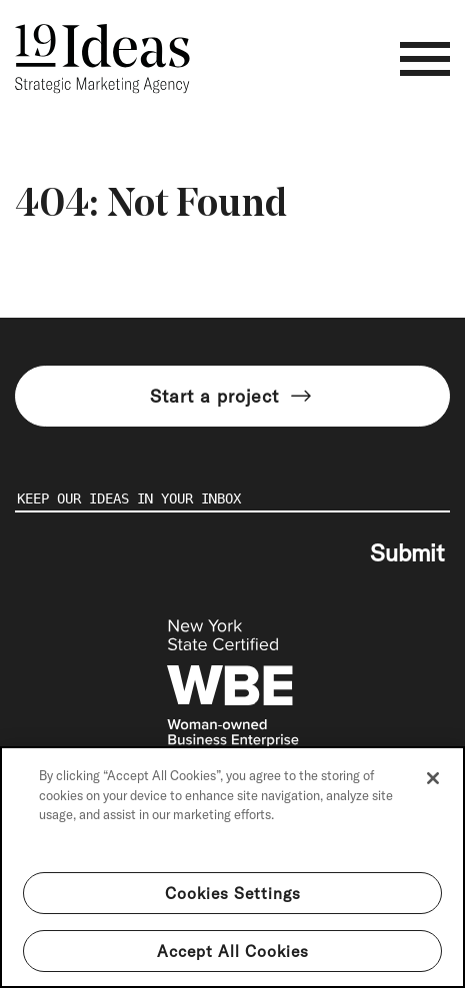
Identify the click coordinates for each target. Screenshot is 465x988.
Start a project (232, 396)
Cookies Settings (233, 893)
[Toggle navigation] (425, 59)
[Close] (433, 778)
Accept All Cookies (233, 951)
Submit (407, 552)
